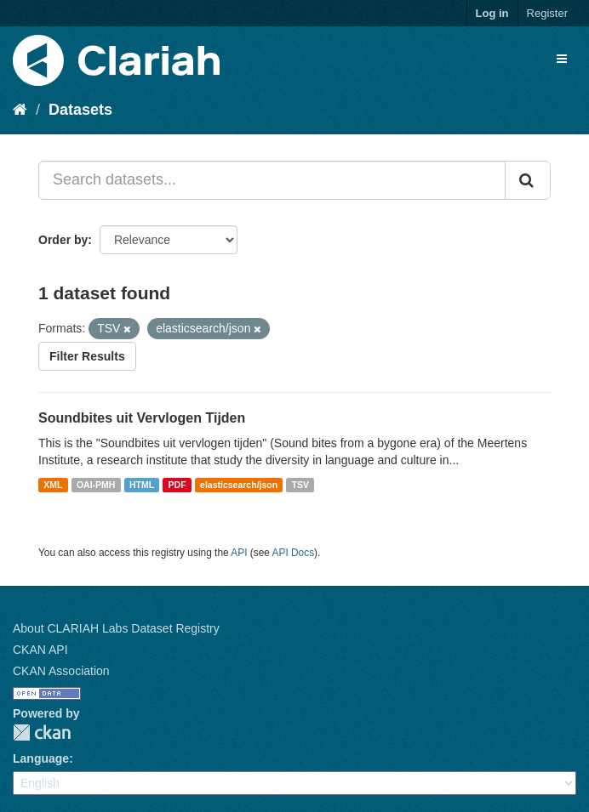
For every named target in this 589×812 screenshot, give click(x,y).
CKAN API (40, 649)
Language (41, 758)
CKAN (42, 732)
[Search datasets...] (272, 180)
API (239, 553)
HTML (141, 485)
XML (52, 485)
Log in (492, 13)
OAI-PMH (96, 485)
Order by (63, 240)
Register (547, 13)
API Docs (293, 553)
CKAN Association (61, 671)
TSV (300, 485)
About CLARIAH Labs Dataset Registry (116, 628)
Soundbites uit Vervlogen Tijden (141, 418)
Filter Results (87, 356)
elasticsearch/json (238, 485)
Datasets (80, 109)
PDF (177, 485)
